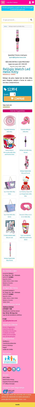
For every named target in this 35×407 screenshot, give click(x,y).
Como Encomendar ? (8, 329)
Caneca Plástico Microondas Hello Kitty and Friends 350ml (9, 152)
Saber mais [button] (22, 399)
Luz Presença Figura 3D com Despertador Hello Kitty (25, 194)
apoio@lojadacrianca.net (17, 57)
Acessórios (6, 107)
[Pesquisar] (31, 20)
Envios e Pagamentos (9, 327)
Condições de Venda (9, 333)
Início (5, 26)
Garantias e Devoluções (9, 331)
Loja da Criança (11, 2)
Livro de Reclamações (9, 336)
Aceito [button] (17, 404)
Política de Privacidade (9, 334)
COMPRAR (17, 99)
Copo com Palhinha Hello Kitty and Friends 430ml (25, 237)
